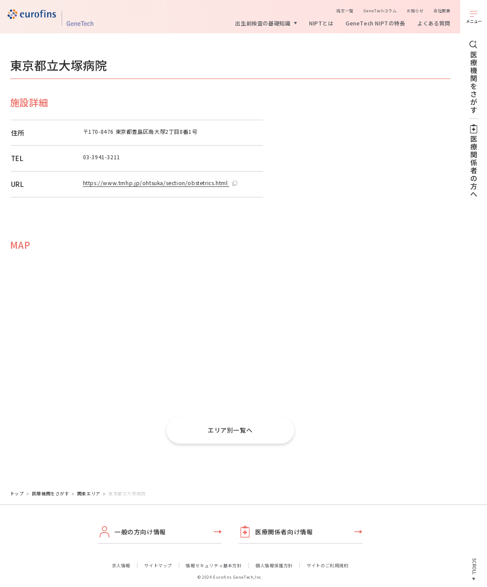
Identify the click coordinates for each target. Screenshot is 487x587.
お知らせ (415, 10)
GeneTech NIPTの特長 (375, 23)
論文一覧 (344, 10)
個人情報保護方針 (274, 565)
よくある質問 (434, 23)
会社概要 (441, 10)
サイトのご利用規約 (327, 565)
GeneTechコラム (380, 10)
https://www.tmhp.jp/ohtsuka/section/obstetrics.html (156, 182)
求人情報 (121, 565)
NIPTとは (321, 23)
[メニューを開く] (473, 16)
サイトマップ (158, 565)
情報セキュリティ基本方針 (214, 565)
